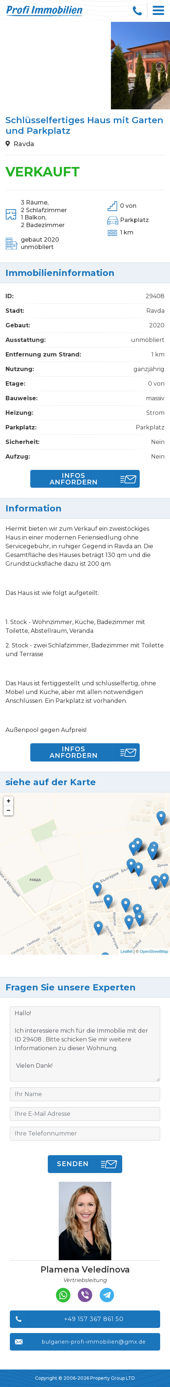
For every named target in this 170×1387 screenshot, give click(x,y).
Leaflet (126, 951)
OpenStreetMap (154, 951)
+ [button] (9, 801)
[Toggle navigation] (158, 11)
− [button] (9, 810)
